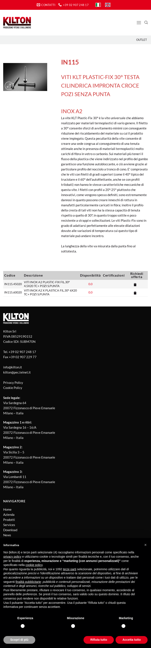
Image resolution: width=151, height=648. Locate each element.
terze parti (69, 569)
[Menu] (138, 22)
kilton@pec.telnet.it (17, 372)
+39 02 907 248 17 (22, 352)
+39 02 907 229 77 (23, 357)
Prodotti (9, 520)
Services (9, 525)
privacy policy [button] (12, 556)
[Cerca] (146, 22)
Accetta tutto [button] (131, 639)
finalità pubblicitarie (28, 581)
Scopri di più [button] (19, 639)
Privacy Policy (13, 382)
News (7, 535)
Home (7, 509)
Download (10, 530)
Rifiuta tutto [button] (98, 639)
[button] (145, 544)
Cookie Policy (12, 388)
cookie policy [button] (34, 565)
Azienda (9, 514)
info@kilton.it (12, 367)
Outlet (141, 39)
